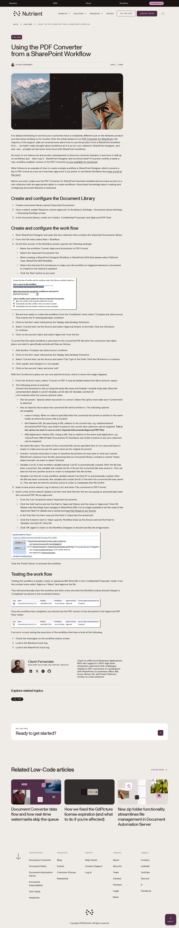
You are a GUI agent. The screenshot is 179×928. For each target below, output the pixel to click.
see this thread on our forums (81, 510)
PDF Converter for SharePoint (97, 139)
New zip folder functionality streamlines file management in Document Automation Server (141, 816)
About (116, 860)
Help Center (91, 860)
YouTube (145, 872)
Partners (117, 884)
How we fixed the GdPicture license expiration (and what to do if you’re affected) (88, 814)
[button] (64, 13)
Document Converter (40, 860)
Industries (34, 897)
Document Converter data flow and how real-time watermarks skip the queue (35, 814)
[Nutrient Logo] (28, 13)
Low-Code (17, 699)
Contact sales (147, 13)
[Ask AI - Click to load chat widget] (170, 919)
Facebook (146, 891)
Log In (88, 872)
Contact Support (94, 866)
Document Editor (38, 866)
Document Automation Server (41, 874)
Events (60, 866)
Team (116, 872)
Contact (145, 860)
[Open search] (163, 13)
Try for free (126, 13)
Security (117, 866)
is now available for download (81, 162)
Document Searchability (36, 883)
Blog (59, 860)
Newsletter (62, 878)
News (116, 897)
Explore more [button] (159, 770)
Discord (145, 878)
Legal (116, 891)
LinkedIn (145, 866)
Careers (117, 878)
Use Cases (34, 891)
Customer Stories (66, 872)
